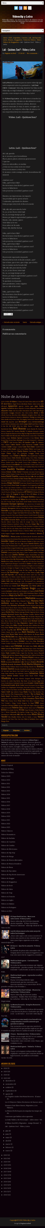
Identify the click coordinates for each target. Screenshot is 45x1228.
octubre (9, 1087)
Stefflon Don (5, 687)
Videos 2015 (5, 798)
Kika (32, 561)
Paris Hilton (4, 651)
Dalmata (3, 472)
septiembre (10, 1091)
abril (7, 1141)
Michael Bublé (27, 621)
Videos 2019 (5, 813)
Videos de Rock (7, 885)
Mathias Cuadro (28, 614)
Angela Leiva (26, 419)
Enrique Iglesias (16, 504)
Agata (31, 406)
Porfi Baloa (18, 657)
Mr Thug (7, 630)
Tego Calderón (15, 692)
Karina (24, 557)
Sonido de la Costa (17, 685)
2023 (10, 38)
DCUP (40, 467)
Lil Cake (23, 579)
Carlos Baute (11, 449)
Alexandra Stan (19, 413)
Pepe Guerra (34, 653)
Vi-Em (21, 710)
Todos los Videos (29, 40)
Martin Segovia (30, 612)
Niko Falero (9, 639)
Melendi (24, 619)
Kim (35, 561)
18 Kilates (13, 401)
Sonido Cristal (33, 683)
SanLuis (26, 671)
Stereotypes (19, 687)
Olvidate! (21, 641)
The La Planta (35, 694)
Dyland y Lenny (21, 487)
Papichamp (25, 648)
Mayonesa (38, 616)
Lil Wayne (40, 579)
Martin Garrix (35, 610)
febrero (9, 1147)
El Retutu (18, 497)
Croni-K (41, 464)
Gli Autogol (26, 522)
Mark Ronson (27, 608)
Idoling (39, 531)
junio (7, 1134)
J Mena (12, 536)
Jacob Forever (32, 536)
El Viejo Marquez (13, 499)
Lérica (15, 593)
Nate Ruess (18, 632)
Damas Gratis (11, 472)
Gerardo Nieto (14, 520)
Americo (19, 417)
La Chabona (15, 566)
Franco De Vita (10, 515)
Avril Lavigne (24, 424)
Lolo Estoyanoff (27, 581)
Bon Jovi (41, 436)
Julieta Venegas (39, 552)
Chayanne (5, 456)
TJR (2, 690)
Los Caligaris (28, 583)
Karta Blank (36, 557)
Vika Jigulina (21, 712)
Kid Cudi (28, 561)
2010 (5, 1195)
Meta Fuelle (31, 619)
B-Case (3, 426)
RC (13, 660)
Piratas (39, 655)
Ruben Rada (35, 669)
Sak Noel (6, 671)
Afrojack (4, 406)
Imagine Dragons (10, 533)
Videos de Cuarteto (8, 842)
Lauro (37, 577)
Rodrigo (26, 667)
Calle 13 (34, 442)
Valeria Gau (17, 707)
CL (2, 442)
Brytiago (20, 440)
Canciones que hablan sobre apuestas (19, 1116)
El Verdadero (4, 499)
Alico (19, 415)
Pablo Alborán (38, 646)
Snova (42, 681)
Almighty (30, 415)
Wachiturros (5, 714)
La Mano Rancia (29, 568)
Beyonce (15, 433)
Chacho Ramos (22, 451)
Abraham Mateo (26, 404)
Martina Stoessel (7, 614)
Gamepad (35, 517)
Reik (3, 662)
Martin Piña (10, 612)
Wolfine (19, 717)
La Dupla (29, 566)
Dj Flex (41, 483)
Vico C (3, 712)
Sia (13, 678)
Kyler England (5, 563)
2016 (5, 1175)
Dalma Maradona (39, 469)
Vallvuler (25, 708)
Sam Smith (20, 671)
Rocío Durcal (20, 667)
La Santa (22, 572)
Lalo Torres (26, 575)
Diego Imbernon (35, 481)
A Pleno (30, 401)
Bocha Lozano (30, 436)
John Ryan (38, 546)
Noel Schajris (39, 639)
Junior (10, 555)
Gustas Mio (13, 526)
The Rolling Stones (25, 696)
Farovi (42, 508)
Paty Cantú (24, 651)
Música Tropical (7, 765)
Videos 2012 (5, 787)
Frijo (2, 517)
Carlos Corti (20, 449)
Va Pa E (21, 705)
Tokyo (6, 701)
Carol (34, 449)
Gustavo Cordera (32, 526)
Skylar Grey (27, 681)
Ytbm (15, 719)
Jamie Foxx (41, 536)
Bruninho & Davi (28, 438)
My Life (13, 630)
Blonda (14, 436)
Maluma (31, 598)
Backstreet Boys (6, 429)
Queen (9, 660)
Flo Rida (36, 513)
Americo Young (28, 417)
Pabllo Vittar (29, 646)
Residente (9, 662)
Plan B (12, 657)
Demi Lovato (18, 479)
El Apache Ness (18, 490)
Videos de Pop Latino (8, 871)
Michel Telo (5, 623)
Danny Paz (23, 474)
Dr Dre (28, 485)
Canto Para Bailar (28, 447)
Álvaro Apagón (40, 719)
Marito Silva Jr (18, 608)
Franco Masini (19, 515)
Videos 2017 (5, 805)
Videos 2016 (5, 802)
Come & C (41, 462)
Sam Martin (13, 671)
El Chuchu (7, 492)
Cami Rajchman (27, 444)
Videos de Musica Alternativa (11, 860)
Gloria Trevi (34, 522)
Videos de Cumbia (7, 845)
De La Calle (29, 476)
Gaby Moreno (20, 517)
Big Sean (30, 433)
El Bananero (34, 490)
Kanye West (8, 557)
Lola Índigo (17, 581)
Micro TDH (13, 623)
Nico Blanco (19, 637)
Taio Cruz (10, 690)
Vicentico (31, 710)
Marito (11, 608)
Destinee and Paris (16, 481)
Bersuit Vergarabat (6, 433)
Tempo (21, 692)
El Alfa (11, 490)
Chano (8, 453)
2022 (5, 1155)
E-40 (28, 487)
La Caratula (8, 566)
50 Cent (25, 401)
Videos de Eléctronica (9, 849)
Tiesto (9, 698)
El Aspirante (27, 490)
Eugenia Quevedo (21, 506)
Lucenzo (3, 591)
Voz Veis (41, 712)
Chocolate (41, 456)
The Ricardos (14, 696)
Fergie (15, 513)
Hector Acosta (31, 528)
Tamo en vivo (18, 690)
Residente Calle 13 (19, 662)
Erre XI (33, 504)
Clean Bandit (18, 462)
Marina (38, 605)
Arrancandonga (38, 422)
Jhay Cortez (10, 543)
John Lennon (30, 546)
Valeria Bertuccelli (6, 708)
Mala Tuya (14, 598)
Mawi (23, 616)
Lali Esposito (36, 38)
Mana (3, 601)
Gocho (41, 522)
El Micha (41, 492)
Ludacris (15, 591)
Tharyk (30, 692)
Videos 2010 (5, 780)
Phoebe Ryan (11, 655)
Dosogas (23, 485)
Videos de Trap (6, 893)
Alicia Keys (15, 415)
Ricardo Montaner (14, 664)
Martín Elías (19, 614)
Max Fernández (30, 616)
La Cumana (22, 566)
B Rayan (41, 424)
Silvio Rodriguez (36, 678)
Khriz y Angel (21, 561)
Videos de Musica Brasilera (11, 864)
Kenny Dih (40, 559)
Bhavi (20, 433)
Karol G (28, 557)
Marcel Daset (14, 603)
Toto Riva (29, 701)
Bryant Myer (5, 440)
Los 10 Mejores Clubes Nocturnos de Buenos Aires (24, 1102)
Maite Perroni (5, 595)
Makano (41, 595)
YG (26, 717)
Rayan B (35, 660)
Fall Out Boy (29, 508)
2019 (5, 1165)
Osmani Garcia (39, 643)
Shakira (6, 678)
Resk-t (28, 662)
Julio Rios (4, 555)
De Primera (4, 479)
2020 (6, 1162)
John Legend (22, 546)
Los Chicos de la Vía (38, 583)
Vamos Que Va (33, 708)
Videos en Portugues (8, 907)
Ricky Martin (27, 664)
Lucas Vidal (40, 588)
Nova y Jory (9, 641)
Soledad (16, 683)
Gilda (21, 522)
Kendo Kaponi (33, 559)
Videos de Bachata (8, 838)
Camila (35, 444)
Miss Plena (41, 625)
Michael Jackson (38, 621)
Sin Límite (9, 681)
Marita (7, 608)
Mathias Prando (39, 614)
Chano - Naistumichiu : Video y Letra (25, 1034)
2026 (6, 1068)
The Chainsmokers (17, 694)
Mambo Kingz (40, 598)
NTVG (19, 630)
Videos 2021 (5, 820)
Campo (14, 447)
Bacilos (42, 426)
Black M (3, 436)
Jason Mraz (18, 539)
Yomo (12, 719)
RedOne (41, 660)
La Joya (3, 568)
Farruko (4, 510)
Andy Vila (19, 419)
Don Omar (15, 485)
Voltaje (35, 712)
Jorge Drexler (16, 548)
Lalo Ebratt (19, 575)
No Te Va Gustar (26, 639)
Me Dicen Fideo (9, 619)
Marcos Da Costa (36, 603)
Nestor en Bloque (33, 634)
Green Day (28, 524)
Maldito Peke (21, 598)
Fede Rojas (20, 511)
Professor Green (39, 657)
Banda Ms (34, 429)
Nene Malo (14, 634)
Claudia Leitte (10, 462)
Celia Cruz (13, 451)
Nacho (26, 630)
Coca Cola (26, 462)
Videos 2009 (5, 776)
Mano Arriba (11, 601)
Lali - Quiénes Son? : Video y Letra (19, 49)
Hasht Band (22, 528)
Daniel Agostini (39, 472)
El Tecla (37, 497)
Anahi (7, 419)
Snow (2, 683)
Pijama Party (24, 655)
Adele (42, 404)
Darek (29, 474)
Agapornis (12, 406)
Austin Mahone (5, 424)
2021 (5, 1158)
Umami (42, 703)
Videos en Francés (8, 896)
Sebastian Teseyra (23, 673)
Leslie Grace (9, 579)
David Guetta (12, 476)
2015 (5, 1178)
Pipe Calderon (32, 655)
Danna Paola (5, 474)
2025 (5, 1071)
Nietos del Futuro (39, 637)
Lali (30, 38)
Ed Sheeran (39, 487)
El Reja (11, 496)
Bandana (17, 431)
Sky (22, 681)
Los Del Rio (4, 586)
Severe (36, 675)
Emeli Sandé (23, 501)
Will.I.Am (20, 714)
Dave (37, 474)
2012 (5, 1188)
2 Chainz (19, 401)
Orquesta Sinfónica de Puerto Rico (21, 643)
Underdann (4, 705)
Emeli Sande (15, 501)
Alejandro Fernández (37, 408)
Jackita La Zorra (21, 536)
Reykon (33, 662)
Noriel (3, 641)
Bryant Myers (13, 440)
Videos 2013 (5, 791)
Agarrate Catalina (24, 406)
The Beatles (37, 692)
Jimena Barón (33, 543)
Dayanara (21, 476)
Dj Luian (3, 485)
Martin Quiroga (20, 612)
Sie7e (16, 678)
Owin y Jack (9, 646)
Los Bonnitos (14, 583)
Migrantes (24, 623)
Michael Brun (18, 621)
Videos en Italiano (7, 904)
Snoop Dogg (35, 681)
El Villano (22, 499)
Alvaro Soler (36, 415)
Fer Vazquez (9, 513)
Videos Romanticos (8, 834)
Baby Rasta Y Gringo (31, 426)
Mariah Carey (5, 605)
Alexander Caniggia (7, 413)
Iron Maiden (30, 533)
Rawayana (30, 660)
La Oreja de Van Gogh (24, 570)
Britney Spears (17, 438)
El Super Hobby (28, 497)
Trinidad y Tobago (10, 703)
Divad (29, 483)
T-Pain (38, 687)
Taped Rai (34, 690)
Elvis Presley (7, 501)
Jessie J (38, 541)
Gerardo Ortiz (25, 520)
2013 (5, 1185)
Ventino (16, 710)
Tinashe (20, 698)
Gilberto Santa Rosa (13, 522)
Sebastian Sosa (13, 673)
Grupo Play (35, 524)
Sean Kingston (39, 671)
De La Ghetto (39, 476)
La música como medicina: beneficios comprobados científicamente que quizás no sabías (25, 1021)
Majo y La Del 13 (16, 595)
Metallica (37, 619)
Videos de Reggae (7, 878)
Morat (39, 627)
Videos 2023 (5, 827)
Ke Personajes (19, 559)
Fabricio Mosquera (8, 508)
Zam (19, 719)
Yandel (41, 717)
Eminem (5, 504)
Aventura (13, 424)
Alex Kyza (16, 411)
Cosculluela (15, 464)
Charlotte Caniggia (27, 453)
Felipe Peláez (38, 511)
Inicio (5, 38)
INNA (31, 531)
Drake (39, 485)
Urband (10, 705)
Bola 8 (36, 436)
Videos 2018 (5, 809)
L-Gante (28, 563)
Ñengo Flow (5, 721)
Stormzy (32, 687)
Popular (6, 730)
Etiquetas (16, 730)
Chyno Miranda (33, 460)
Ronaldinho (23, 669)
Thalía (25, 692)
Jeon (16, 541)
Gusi (8, 526)
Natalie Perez (10, 632)
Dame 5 (20, 472)
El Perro (27, 494)
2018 (5, 1168)
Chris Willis (33, 458)
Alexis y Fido (39, 413)
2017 (5, 1172)
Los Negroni (22, 585)
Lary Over (38, 575)
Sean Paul (4, 673)
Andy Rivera (12, 419)
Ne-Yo (42, 632)
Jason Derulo (11, 539)
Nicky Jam (10, 636)
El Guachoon (19, 492)
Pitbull (6, 657)
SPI (2, 671)
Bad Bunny (19, 428)
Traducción (36, 701)
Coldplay (34, 462)
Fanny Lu (37, 508)
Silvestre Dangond (24, 678)
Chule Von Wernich (21, 460)
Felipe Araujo (30, 511)
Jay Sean (29, 539)
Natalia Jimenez (33, 630)
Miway (11, 627)
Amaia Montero (5, 417)
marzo (8, 1144)
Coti (21, 464)
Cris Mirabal (26, 464)
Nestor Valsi (23, 634)
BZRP (14, 426)
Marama (35, 601)
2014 (5, 1182)
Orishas (8, 643)
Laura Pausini (21, 577)
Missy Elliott (4, 627)
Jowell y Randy (38, 548)
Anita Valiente (35, 419)
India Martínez (21, 533)
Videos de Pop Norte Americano (13, 875)
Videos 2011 (5, 783)
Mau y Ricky (16, 616)
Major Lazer (27, 595)
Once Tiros (29, 641)
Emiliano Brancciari (38, 501)
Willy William (27, 714)
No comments (32, 53)
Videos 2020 (5, 816)
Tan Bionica (27, 690)
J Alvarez (38, 533)
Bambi (28, 429)
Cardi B (38, 447)
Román (17, 669)
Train (42, 701)
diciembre (9, 1081)
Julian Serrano (29, 552)
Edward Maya (5, 490)
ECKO (32, 487)
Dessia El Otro (6, 481)
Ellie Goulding (40, 499)
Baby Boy (20, 426)
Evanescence (37, 506)
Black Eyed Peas (38, 433)
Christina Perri (11, 460)
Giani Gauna (33, 520)
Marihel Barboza (31, 605)
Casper (39, 449)
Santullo (32, 671)
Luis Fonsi (39, 591)
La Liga (22, 568)
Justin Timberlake (31, 555)
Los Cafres (22, 583)
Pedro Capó (20, 653)
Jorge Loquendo (25, 548)
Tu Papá (31, 703)
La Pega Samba (37, 570)
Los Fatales (13, 586)
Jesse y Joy (31, 541)
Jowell (31, 548)
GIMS (14, 517)
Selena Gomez (12, 675)
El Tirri (42, 497)
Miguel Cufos (33, 623)
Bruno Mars (39, 438)
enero (8, 1151)
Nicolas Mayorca (28, 637)
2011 (5, 1191)
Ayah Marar (35, 424)
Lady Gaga (40, 572)
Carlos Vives (28, 449)
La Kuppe (16, 568)
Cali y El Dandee (24, 442)
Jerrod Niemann (22, 541)
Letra (5, 40)
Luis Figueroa (31, 591)
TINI (42, 687)
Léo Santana (9, 593)
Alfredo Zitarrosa (6, 415)
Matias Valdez (6, 616)
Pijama (17, 655)
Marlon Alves (5, 610)
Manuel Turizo (25, 601)
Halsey (17, 528)
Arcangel (23, 421)
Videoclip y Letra (22, 16)
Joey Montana (10, 546)
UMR (37, 703)
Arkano (29, 422)
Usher (16, 705)
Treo (2, 703)
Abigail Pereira (16, 404)
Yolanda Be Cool (5, 719)
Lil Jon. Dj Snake (31, 579)
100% (3, 401)
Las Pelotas (12, 577)
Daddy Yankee (16, 469)
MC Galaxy (20, 593)
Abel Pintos (8, 404)
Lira (11, 581)
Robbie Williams (10, 667)
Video (39, 40)
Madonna (30, 593)
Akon (16, 408)
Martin (29, 610)
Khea (15, 561)
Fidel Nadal (20, 513)
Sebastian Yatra (36, 673)
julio (7, 1131)
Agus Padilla (39, 406)
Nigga (3, 639)
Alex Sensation (24, 411)
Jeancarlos (41, 539)
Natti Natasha (28, 632)
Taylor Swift (5, 692)
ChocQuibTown (32, 456)
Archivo (27, 730)
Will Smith (13, 714)
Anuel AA (4, 422)
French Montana (38, 515)
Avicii (18, 424)
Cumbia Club (22, 467)
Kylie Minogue (14, 563)
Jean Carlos (35, 539)
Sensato (21, 675)
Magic (42, 593)
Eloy (2, 501)
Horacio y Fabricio (23, 531)
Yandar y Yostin (32, 717)
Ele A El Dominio (30, 499)
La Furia (35, 566)
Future (10, 517)
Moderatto (17, 627)
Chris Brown (16, 458)
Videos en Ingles (7, 900)
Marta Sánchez (22, 610)
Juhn (18, 552)
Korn (42, 561)
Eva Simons (30, 506)
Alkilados (24, 415)
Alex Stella (33, 411)
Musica (10, 40)
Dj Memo (8, 485)
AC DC (38, 401)
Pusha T (3, 660)
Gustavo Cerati (21, 526)
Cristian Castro (34, 464)
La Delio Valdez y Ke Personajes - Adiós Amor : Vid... (24, 1120)
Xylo (23, 717)
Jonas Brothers (6, 548)
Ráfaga (42, 669)
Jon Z (42, 546)
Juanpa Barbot (12, 552)
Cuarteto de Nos (7, 467)
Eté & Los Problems (10, 506)
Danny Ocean (15, 474)
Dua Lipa (8, 487)
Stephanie (12, 687)
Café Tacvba (13, 442)
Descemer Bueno (38, 479)
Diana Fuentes (26, 481)
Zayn (22, 719)
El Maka (35, 492)
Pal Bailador (16, 648)
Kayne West (9, 559)
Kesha (3, 561)
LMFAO (39, 563)
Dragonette (33, 485)
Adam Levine (36, 404)
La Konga (9, 568)
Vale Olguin (30, 705)
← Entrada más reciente (11, 322)
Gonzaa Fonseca (7, 524)
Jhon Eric (17, 543)
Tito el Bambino (29, 698)
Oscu (33, 643)
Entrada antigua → (36, 322)
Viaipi (26, 710)
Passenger (17, 651)
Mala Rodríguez (5, 598)
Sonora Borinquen (29, 685)
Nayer (37, 632)
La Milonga (39, 568)
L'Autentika (21, 563)
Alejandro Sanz (6, 411)
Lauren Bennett (31, 577)
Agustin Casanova (7, 408)
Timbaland (15, 698)
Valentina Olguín (39, 705)
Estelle (38, 504)
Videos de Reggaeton (11, 42)
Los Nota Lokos (35, 586)
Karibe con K (16, 557)
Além (42, 415)
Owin (2, 646)
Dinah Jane (23, 483)
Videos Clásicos (7, 831)
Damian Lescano (29, 472)
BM (10, 426)
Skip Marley (16, 681)
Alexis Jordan (29, 413)
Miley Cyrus (17, 625)
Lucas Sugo (29, 588)
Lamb (32, 575)
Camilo (9, 447)
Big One (24, 433)
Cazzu (8, 451)
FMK (42, 506)
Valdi (25, 705)
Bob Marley (21, 436)
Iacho (35, 531)
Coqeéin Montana (6, 464)
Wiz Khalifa (12, 717)
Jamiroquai (4, 539)
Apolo (16, 422)
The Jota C (27, 694)
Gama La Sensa (28, 517)
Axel (30, 424)
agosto (8, 1094)
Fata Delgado (12, 511)
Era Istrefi (28, 504)
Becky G (23, 431)
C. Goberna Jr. (40, 440)
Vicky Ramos (39, 710)
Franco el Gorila (27, 515)
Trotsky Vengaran (22, 703)
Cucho (16, 467)
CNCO (5, 442)
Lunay (3, 593)
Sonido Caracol (23, 683)
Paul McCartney (33, 651)
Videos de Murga (7, 856)
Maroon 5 (12, 610)
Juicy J (22, 552)
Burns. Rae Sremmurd (29, 440)
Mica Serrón (9, 621)
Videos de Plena (7, 867)
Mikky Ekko (9, 625)
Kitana (39, 561)
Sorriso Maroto (39, 685)
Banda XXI (10, 431)
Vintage (27, 712)
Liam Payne (17, 579)
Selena (3, 675)
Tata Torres (40, 690)
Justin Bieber (18, 554)
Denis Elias (28, 479)
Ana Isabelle (37, 417)
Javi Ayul (23, 539)
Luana (18, 588)
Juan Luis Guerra (18, 550)
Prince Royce (28, 657)
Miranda (25, 625)
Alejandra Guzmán (23, 408)
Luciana (9, 591)
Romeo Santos (7, 669)
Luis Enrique (22, 591)
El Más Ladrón (5, 494)
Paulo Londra (11, 653)
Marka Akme (38, 607)
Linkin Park (5, 581)
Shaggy (41, 675)
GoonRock (16, 524)
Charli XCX (15, 453)
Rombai (40, 666)
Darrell (33, 474)
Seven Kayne (29, 675)
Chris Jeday (26, 458)
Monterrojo (33, 627)
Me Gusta (18, 619)
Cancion (24, 38)
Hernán (15, 531)
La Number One (10, 570)
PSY (24, 646)
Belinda (30, 431)
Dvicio (13, 487)
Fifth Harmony (28, 513)
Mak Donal (35, 595)
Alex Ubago (40, 411)
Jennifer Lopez (7, 541)
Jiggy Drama (24, 543)
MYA (25, 593)
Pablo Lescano (6, 648)
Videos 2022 (5, 824)
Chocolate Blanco (6, 458)
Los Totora (12, 588)
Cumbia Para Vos (32, 467)
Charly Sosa (39, 453)
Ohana (16, 641)
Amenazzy (13, 417)
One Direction (38, 641)
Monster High (25, 627)
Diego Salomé (13, 483)
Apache (11, 422)
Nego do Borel (5, 634)
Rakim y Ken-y (20, 660)
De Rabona (11, 479)
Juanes (4, 552)
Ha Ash (12, 528)
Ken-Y (27, 559)
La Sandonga (13, 572)
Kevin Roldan (10, 561)
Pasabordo (11, 651)
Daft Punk (29, 469)
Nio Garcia (16, 639)
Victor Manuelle (11, 712)
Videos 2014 (5, 794)
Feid (25, 511)
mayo (8, 1137)
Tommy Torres (13, 701)
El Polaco (33, 494)
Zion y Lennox (29, 719)
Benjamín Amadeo (38, 431)
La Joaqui (41, 566)
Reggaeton (18, 40)
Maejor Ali (37, 593)
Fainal (23, 508)
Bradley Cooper (5, 438)
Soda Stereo (9, 683)
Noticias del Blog (7, 769)
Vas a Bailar (10, 710)
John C (17, 546)
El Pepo (21, 494)
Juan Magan (28, 550)
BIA (7, 426)
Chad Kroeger (32, 451)
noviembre (10, 1084)
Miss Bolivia (33, 625)
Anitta (42, 419)
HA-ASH (6, 528)
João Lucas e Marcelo (7, 550)
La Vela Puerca (30, 572)
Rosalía (29, 669)
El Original (14, 494)
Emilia (30, 501)
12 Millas (7, 401)
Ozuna (18, 645)
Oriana (3, 643)
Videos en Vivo (6, 911)
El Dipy (13, 492)
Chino (11, 456)
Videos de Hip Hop (8, 853)
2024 (6, 1075)
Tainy (5, 690)
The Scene (35, 696)
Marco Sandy (23, 603)
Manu (18, 601)
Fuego (5, 517)
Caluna (7, 444)
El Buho (40, 490)
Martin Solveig (40, 612)
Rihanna (37, 664)
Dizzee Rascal (35, 483)
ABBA (34, 401)
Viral (31, 712)
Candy (20, 447)
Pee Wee (27, 653)
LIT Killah (34, 563)
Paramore (40, 648)
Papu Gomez (33, 648)
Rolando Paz (32, 667)
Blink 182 (9, 436)
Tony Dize (21, 701)
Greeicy (22, 524)
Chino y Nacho (20, 455)
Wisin (34, 714)
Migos (18, 623)
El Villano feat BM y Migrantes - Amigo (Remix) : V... (23, 1123)
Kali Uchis (41, 555)
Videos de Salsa (7, 889)
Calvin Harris (15, 444)
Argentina (16, 38)
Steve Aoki (27, 687)
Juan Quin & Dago (38, 550)
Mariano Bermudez (18, 605)
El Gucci (28, 492)
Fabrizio (18, 508)
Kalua (2, 557)
